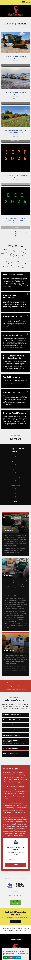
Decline (11, 957)
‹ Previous (11, 233)
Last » (26, 233)
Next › (21, 233)
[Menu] (23, 2)
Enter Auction (15, 65)
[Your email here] (15, 859)
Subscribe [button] (15, 864)
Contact (19, 939)
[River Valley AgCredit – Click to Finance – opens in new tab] (15, 902)
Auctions (13, 939)
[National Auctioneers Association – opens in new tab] (9, 885)
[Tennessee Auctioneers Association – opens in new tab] (20, 885)
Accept (5, 957)
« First (5, 233)
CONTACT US (15, 921)
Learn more (18, 957)
